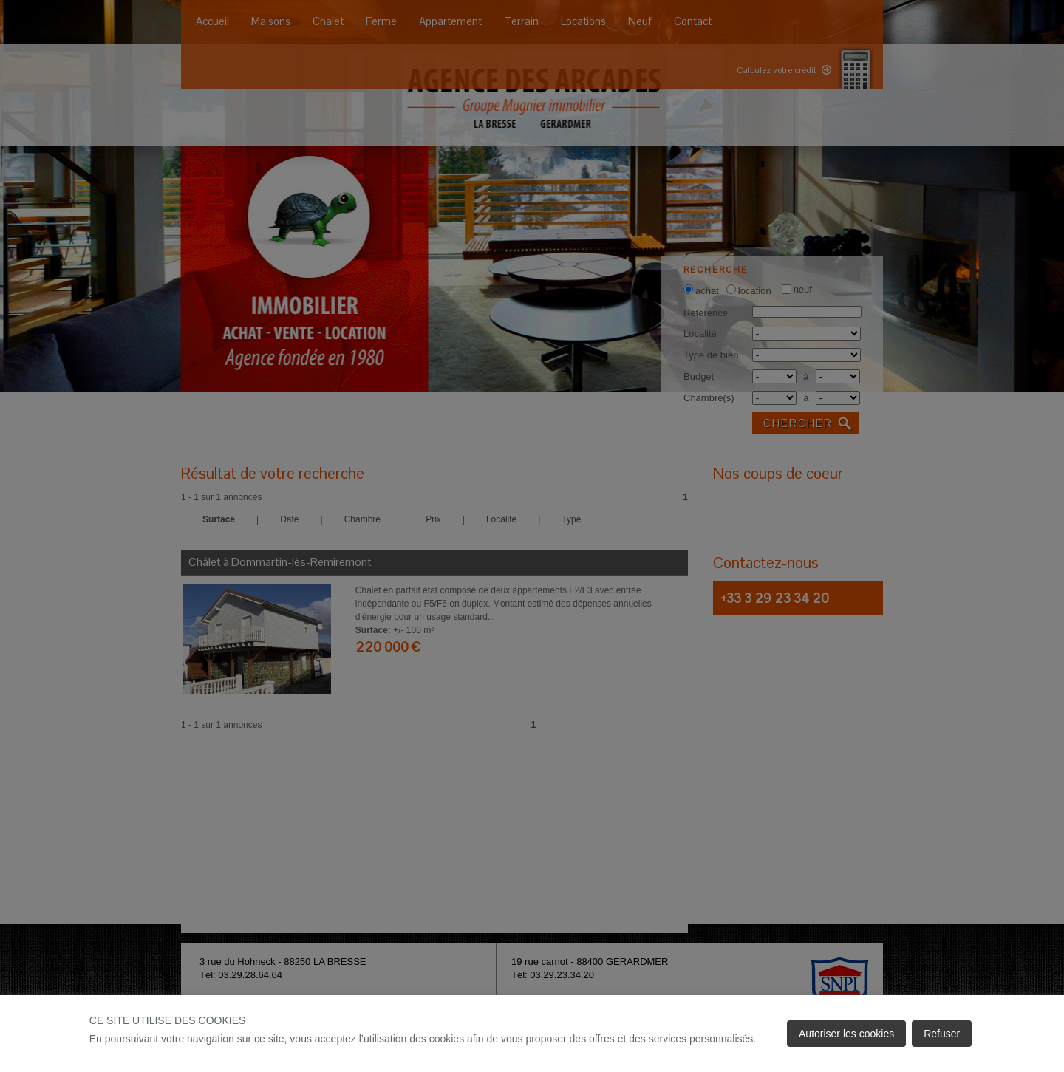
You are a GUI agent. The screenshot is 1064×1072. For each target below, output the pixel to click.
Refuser (942, 1033)
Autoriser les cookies (846, 1033)
